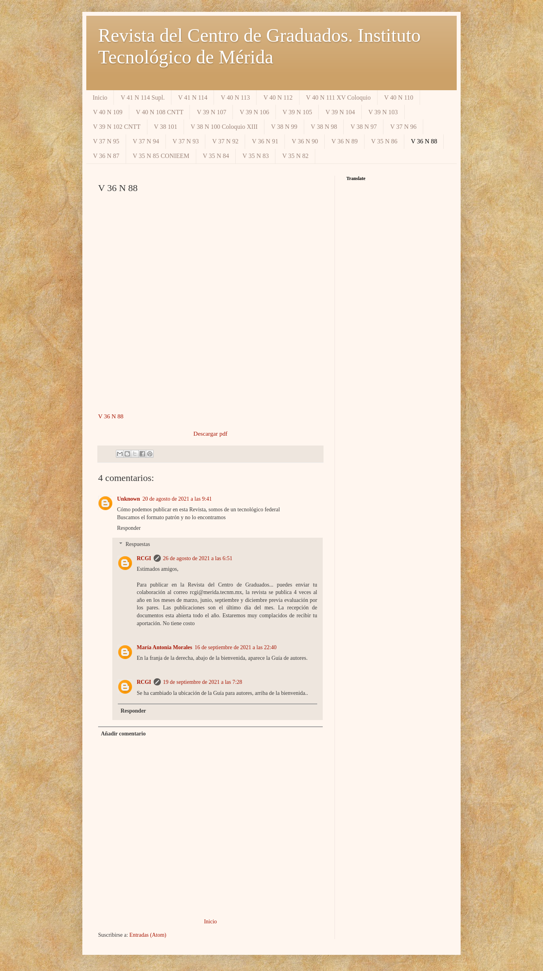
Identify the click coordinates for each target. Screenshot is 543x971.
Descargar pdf (210, 433)
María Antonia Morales (164, 647)
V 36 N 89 (344, 141)
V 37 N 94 (146, 141)
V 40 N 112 (277, 97)
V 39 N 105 (297, 112)
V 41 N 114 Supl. (143, 97)
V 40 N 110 (398, 97)
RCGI (144, 558)
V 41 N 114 (192, 97)
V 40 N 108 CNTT (160, 112)
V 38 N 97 (363, 126)
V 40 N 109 (108, 112)
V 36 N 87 (106, 155)
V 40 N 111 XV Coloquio (338, 97)
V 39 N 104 (340, 112)
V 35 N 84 (216, 155)
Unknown (128, 499)
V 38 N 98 (324, 126)
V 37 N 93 (186, 141)
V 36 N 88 (424, 141)
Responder (129, 528)
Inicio (100, 97)
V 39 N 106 (254, 112)
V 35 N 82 (295, 155)
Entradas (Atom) (147, 935)
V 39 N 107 (211, 112)
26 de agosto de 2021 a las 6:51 (197, 558)
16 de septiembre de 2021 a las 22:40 (236, 647)
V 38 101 (165, 126)
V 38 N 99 (284, 126)
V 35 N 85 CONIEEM (161, 155)
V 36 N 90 (305, 141)
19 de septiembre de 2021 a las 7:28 (202, 682)
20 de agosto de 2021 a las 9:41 (177, 499)
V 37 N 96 (403, 126)
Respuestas (137, 544)
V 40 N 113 (235, 97)
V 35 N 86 (384, 141)
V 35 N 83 (255, 155)
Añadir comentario (123, 734)
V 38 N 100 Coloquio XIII (224, 126)
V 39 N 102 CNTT (117, 126)
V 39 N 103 (383, 112)
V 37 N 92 (225, 141)
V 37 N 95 (106, 141)
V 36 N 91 (265, 141)
